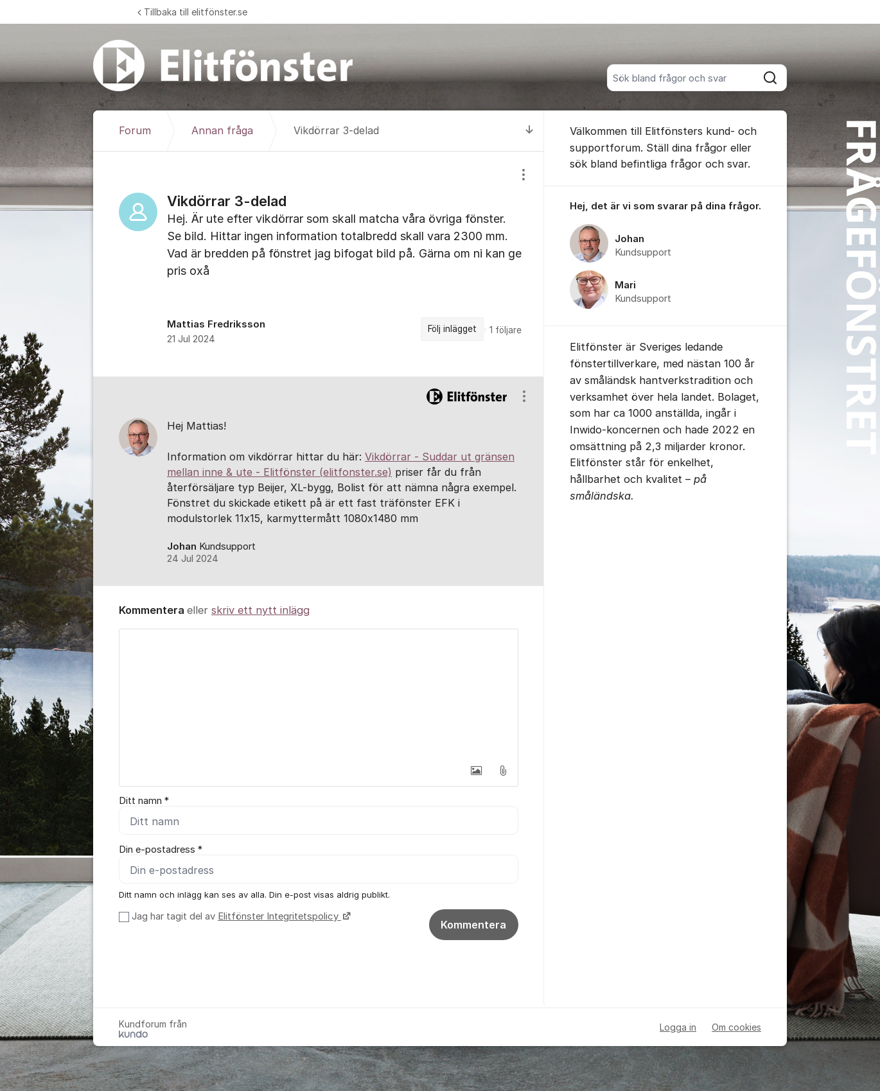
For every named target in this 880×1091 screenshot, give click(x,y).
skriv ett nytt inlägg (260, 610)
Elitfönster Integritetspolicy (279, 916)
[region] (318, 264)
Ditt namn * (144, 801)
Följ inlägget (452, 329)
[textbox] (318, 693)
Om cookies (736, 1027)
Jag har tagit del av (239, 916)
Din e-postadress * (160, 849)
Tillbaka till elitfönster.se (192, 11)
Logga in (678, 1027)
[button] (476, 770)
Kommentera (473, 924)
